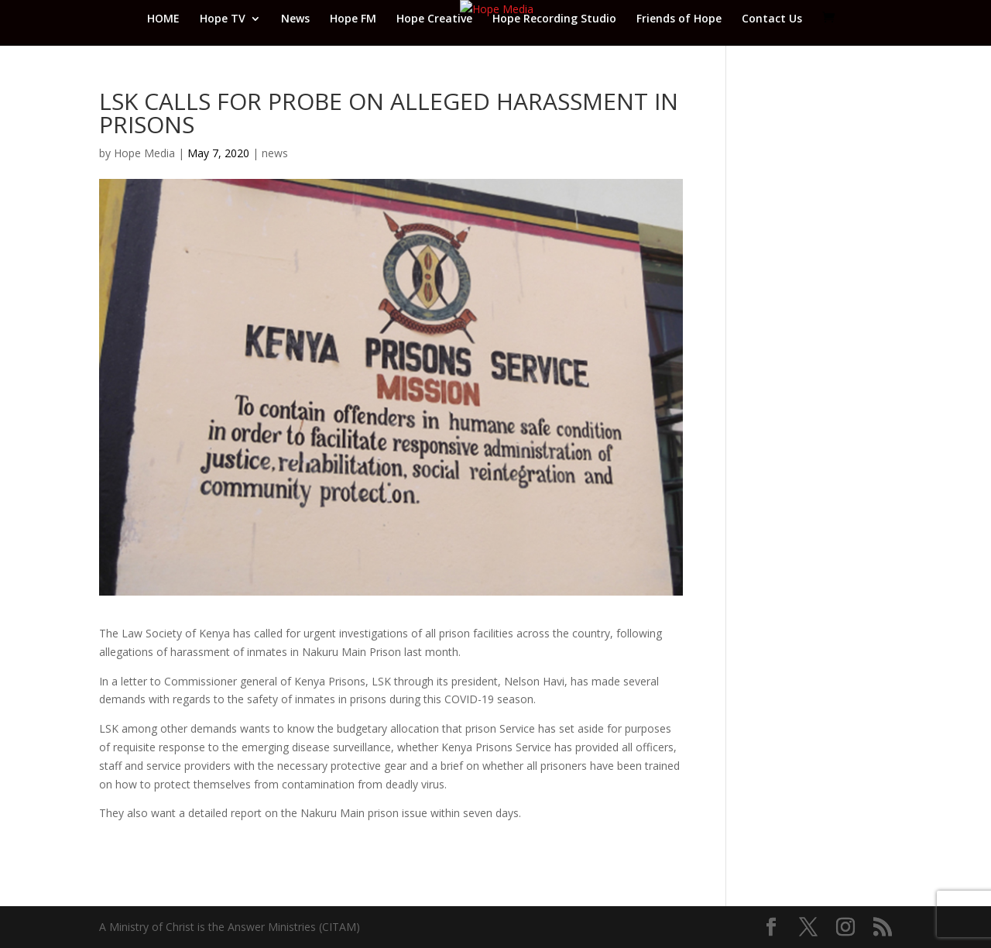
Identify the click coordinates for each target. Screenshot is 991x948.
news (275, 153)
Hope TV (222, 19)
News (295, 19)
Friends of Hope (679, 19)
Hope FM (353, 19)
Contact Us (772, 19)
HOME (163, 19)
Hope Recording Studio (554, 19)
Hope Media (144, 153)
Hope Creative (434, 19)
